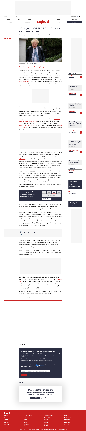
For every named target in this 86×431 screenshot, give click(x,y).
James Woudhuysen (73, 150)
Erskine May (22, 159)
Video (69, 191)
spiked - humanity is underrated (43, 22)
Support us (74, 22)
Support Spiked (6, 419)
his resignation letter (24, 81)
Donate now (45, 198)
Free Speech (26, 424)
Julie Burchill (71, 111)
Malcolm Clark (72, 93)
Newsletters (74, 19)
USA (25, 425)
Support (24, 374)
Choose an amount (51, 195)
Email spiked (66, 424)
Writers (19, 19)
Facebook (77, 16)
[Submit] (16, 17)
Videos (29, 19)
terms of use (39, 429)
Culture (25, 419)
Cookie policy (6, 424)
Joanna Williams (47, 421)
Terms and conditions (8, 421)
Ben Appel (70, 75)
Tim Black (46, 425)
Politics (34, 63)
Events (58, 19)
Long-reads (27, 22)
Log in (73, 16)
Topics (8, 19)
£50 (59, 192)
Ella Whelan (46, 422)
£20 (54, 192)
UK (36, 63)
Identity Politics (72, 112)
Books (59, 22)
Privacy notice (6, 422)
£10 (49, 192)
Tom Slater (71, 170)
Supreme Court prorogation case (27, 125)
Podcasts (11, 22)
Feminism (26, 422)
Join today (34, 397)
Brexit (25, 421)
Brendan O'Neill (72, 130)
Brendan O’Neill (47, 417)
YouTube (81, 16)
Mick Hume (46, 424)
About (5, 417)
